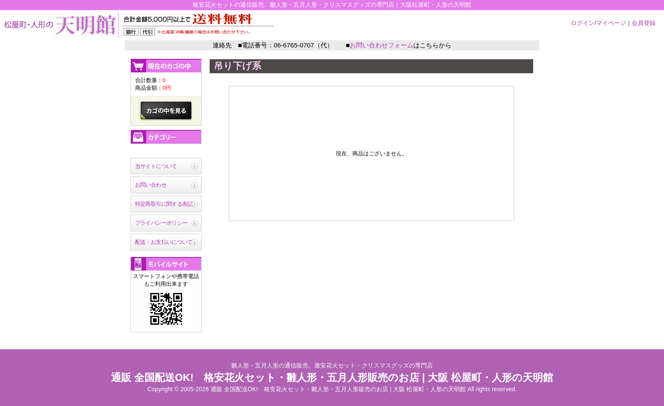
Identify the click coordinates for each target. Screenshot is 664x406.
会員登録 (644, 22)
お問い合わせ (150, 185)
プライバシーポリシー (161, 223)
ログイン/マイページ (598, 22)
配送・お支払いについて (164, 242)
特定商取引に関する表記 (164, 204)
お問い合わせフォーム (381, 45)
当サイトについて (156, 166)
